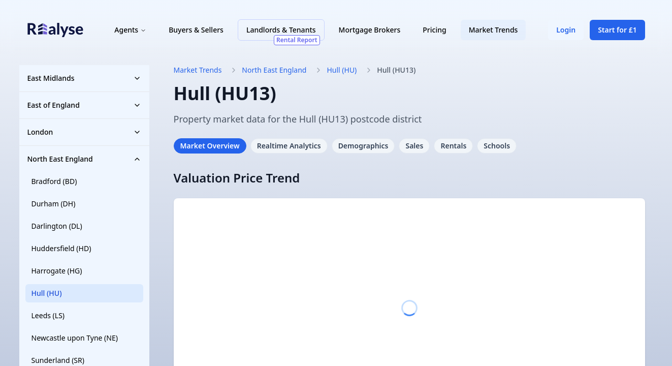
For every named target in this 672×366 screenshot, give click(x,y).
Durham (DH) (53, 203)
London (84, 132)
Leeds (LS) (48, 315)
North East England (84, 159)
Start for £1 (615, 31)
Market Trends (494, 31)
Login (564, 31)
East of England (84, 105)
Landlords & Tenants (285, 34)
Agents (132, 31)
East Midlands (84, 78)
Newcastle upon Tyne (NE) (74, 338)
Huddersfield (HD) (61, 248)
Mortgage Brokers (371, 31)
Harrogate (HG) (56, 271)
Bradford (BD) (54, 181)
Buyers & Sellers (197, 31)
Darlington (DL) (56, 226)
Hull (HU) (46, 293)
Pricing (435, 31)
